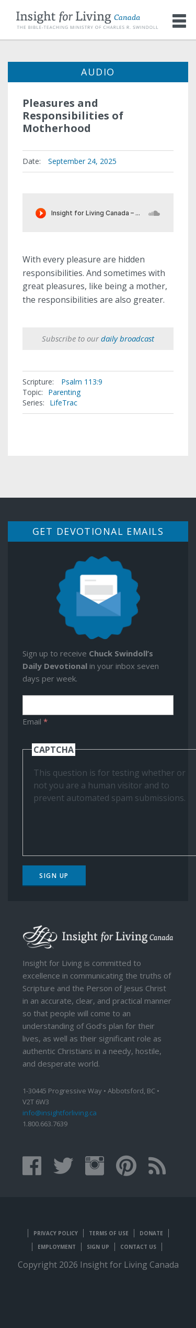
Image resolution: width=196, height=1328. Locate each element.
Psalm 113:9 (81, 382)
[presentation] (112, 824)
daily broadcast (127, 338)
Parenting (64, 392)
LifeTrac (63, 403)
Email (35, 721)
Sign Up (54, 875)
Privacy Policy (55, 1233)
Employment (57, 1246)
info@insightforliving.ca (59, 1112)
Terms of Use (109, 1233)
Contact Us (138, 1246)
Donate (151, 1233)
